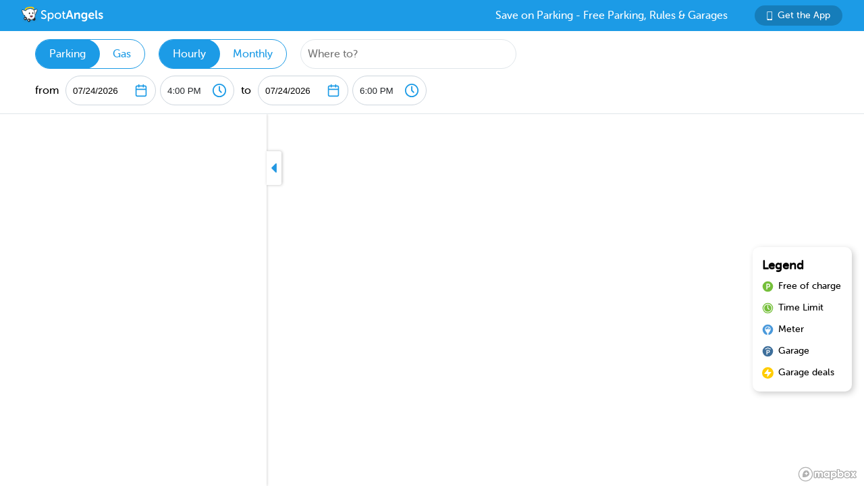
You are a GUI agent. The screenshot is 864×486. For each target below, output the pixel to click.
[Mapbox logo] (827, 474)
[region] (432, 300)
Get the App (798, 15)
